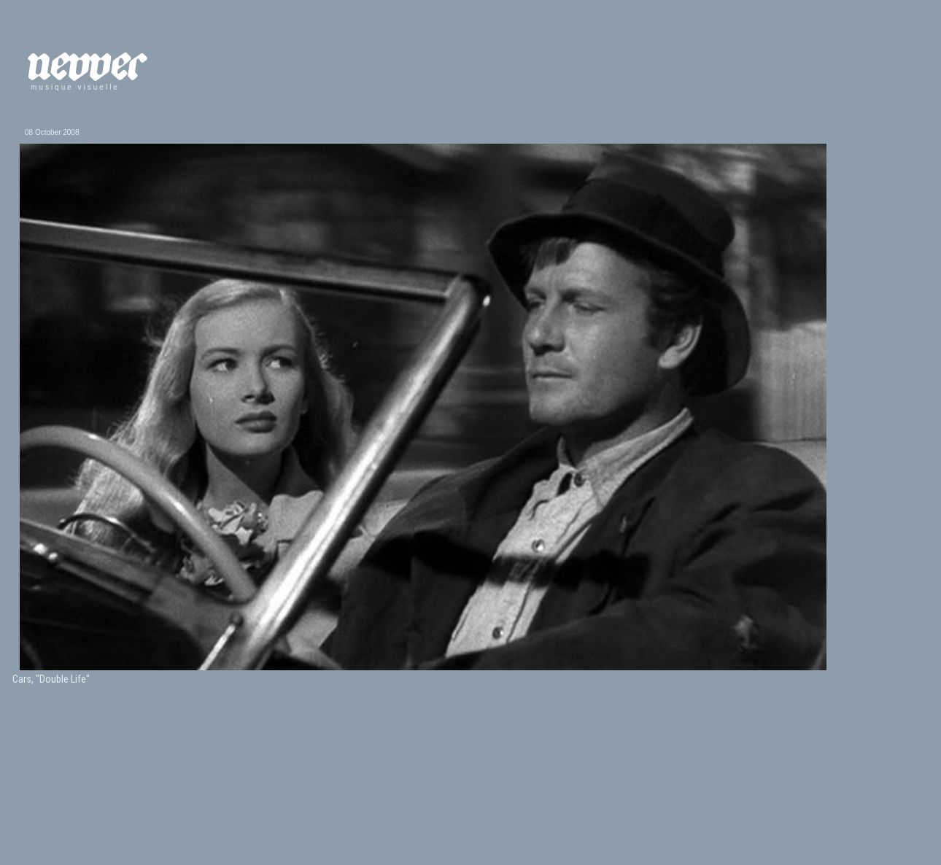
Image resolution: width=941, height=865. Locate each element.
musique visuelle (75, 87)
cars (35, 706)
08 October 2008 (52, 132)
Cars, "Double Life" (51, 679)
